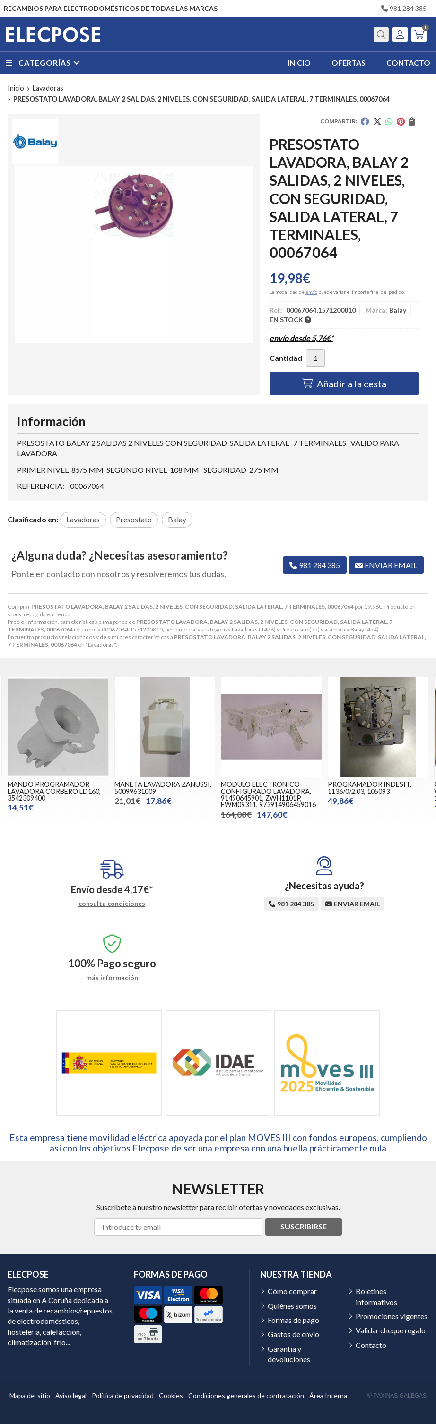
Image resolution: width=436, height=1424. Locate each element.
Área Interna (328, 1395)
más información (112, 977)
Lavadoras (245, 629)
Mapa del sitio (29, 1395)
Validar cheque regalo (391, 1330)
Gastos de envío (293, 1334)
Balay (357, 629)
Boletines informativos (376, 1296)
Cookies (171, 1395)
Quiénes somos (292, 1305)
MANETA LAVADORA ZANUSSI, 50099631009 (162, 787)
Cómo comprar (292, 1291)
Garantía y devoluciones (289, 1354)
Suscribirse (303, 1226)
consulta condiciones (111, 903)
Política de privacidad (123, 1395)
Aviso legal (71, 1395)
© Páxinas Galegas (397, 1395)
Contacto (371, 1344)
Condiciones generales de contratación (246, 1395)
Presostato (294, 629)
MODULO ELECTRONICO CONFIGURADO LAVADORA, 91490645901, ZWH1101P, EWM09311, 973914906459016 (268, 794)
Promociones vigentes (391, 1316)
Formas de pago (293, 1319)
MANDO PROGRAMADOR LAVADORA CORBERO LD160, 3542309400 (54, 791)
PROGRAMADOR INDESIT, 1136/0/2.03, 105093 (369, 787)
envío (311, 292)
